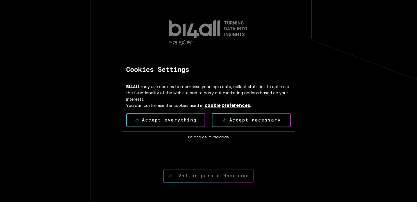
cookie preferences (227, 105)
